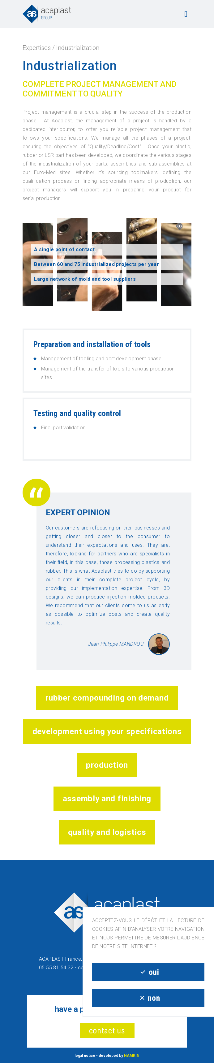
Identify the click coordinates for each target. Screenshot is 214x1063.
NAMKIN (131, 1055)
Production (107, 765)
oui (148, 972)
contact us (107, 1030)
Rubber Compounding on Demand (107, 697)
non (148, 998)
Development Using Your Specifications (107, 731)
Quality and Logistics (107, 832)
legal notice (85, 1055)
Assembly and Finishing (107, 798)
